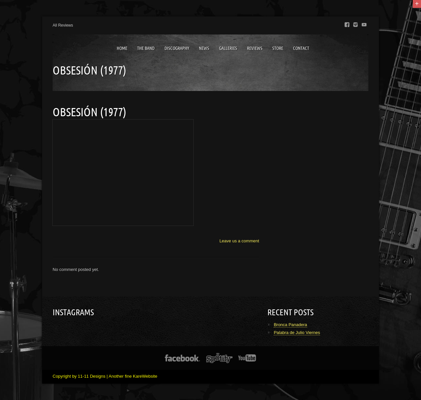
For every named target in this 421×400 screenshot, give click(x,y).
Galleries (228, 48)
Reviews (254, 48)
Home (122, 48)
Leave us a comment (239, 240)
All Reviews (63, 25)
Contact (301, 48)
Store (277, 48)
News (204, 48)
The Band (146, 48)
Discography (176, 48)
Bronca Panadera (290, 324)
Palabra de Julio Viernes (297, 332)
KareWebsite (145, 376)
